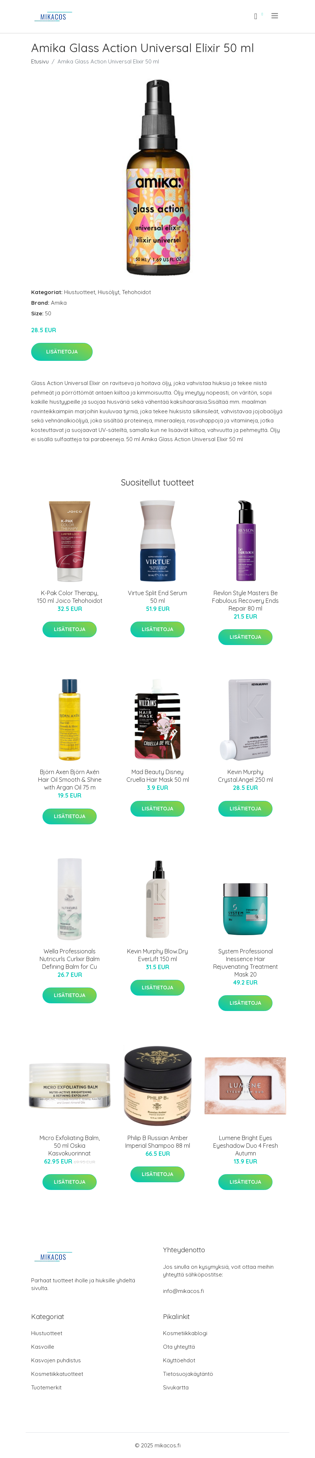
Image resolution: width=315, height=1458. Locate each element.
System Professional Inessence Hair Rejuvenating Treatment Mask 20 (245, 963)
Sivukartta (176, 1387)
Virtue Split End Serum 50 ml (157, 596)
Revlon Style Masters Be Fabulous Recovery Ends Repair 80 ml (245, 600)
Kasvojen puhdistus (56, 1360)
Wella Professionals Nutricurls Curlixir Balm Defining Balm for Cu (70, 959)
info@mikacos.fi (183, 1290)
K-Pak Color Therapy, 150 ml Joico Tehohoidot (70, 596)
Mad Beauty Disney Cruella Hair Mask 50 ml (157, 775)
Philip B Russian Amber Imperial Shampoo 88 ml (157, 1141)
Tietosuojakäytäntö (188, 1373)
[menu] (275, 15)
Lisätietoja (62, 351)
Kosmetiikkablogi (185, 1333)
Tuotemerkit (46, 1387)
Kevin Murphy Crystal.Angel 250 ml (245, 775)
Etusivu (40, 61)
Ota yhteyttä (179, 1346)
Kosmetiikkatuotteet (57, 1373)
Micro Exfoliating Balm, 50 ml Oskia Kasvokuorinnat (70, 1145)
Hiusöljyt (108, 292)
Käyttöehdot (179, 1360)
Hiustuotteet (79, 292)
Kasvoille (42, 1346)
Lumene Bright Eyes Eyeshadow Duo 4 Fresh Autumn (245, 1145)
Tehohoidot (136, 292)
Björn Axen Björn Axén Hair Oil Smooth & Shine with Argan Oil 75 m (69, 779)
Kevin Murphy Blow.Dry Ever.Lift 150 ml (157, 955)
